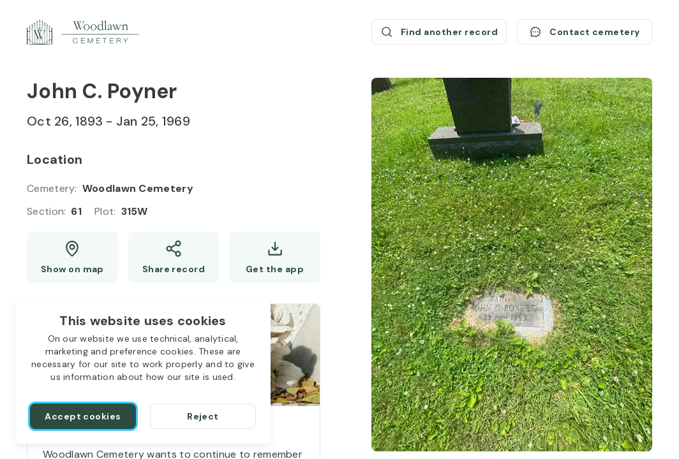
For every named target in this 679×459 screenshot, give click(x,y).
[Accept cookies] (83, 416)
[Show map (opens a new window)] (72, 257)
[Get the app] (274, 257)
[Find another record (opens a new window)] (439, 32)
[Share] (174, 257)
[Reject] (203, 416)
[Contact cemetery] (584, 32)
